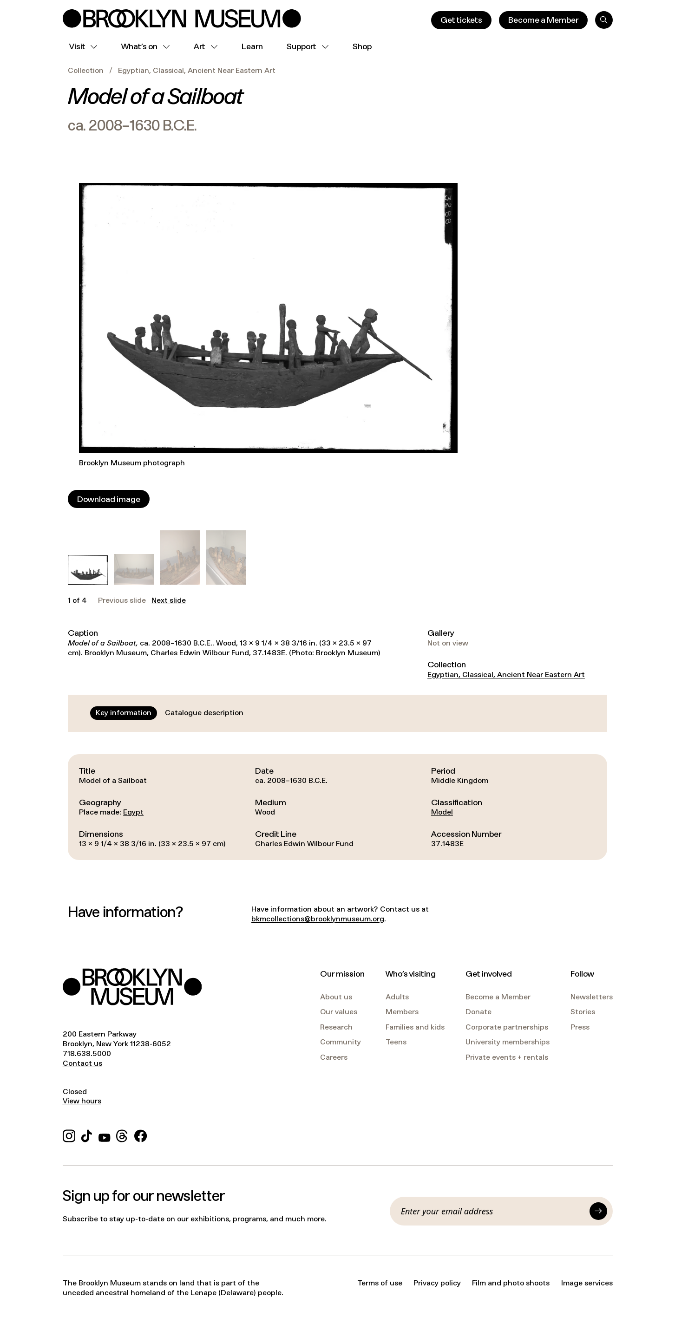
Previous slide (122, 600)
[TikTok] (86, 1135)
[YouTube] (104, 1135)
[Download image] (109, 499)
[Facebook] (140, 1135)
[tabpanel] (337, 807)
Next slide (168, 600)
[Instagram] (69, 1135)
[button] (88, 569)
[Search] (604, 20)
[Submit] (598, 1211)
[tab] (123, 712)
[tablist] (169, 712)
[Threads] (122, 1135)
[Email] (492, 1211)
